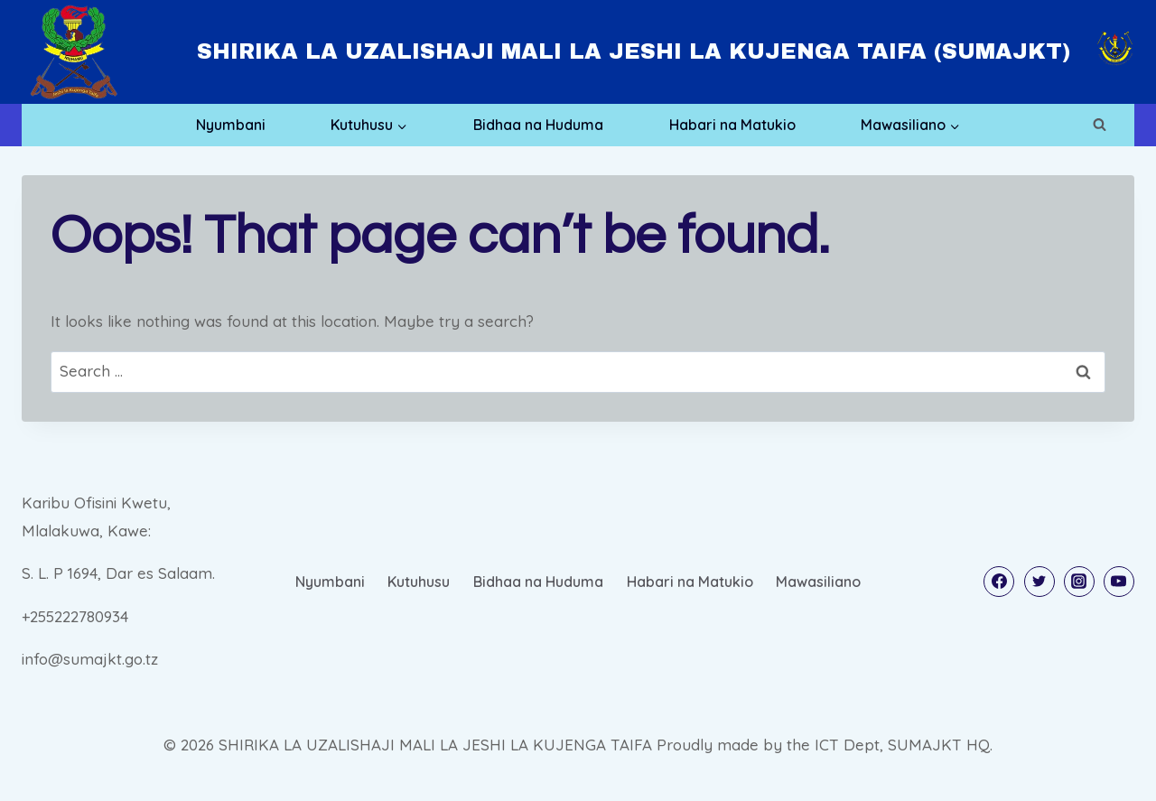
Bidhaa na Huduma (538, 125)
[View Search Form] (1099, 124)
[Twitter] (1039, 581)
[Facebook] (999, 581)
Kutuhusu (418, 582)
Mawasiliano (818, 582)
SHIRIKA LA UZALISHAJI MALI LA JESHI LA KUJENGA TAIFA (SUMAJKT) (633, 51)
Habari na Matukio (732, 125)
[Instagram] (1079, 581)
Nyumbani (231, 125)
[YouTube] (1119, 581)
